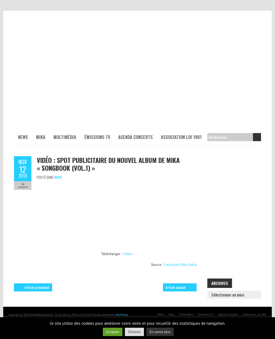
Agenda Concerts (135, 137)
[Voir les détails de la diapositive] (137, 78)
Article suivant (176, 287)
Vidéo (128, 253)
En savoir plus (160, 332)
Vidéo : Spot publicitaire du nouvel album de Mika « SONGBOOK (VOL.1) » (108, 164)
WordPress (122, 314)
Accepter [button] (112, 332)
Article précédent (37, 287)
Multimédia (64, 137)
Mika (40, 137)
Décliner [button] (134, 332)
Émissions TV (97, 137)
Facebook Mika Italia (180, 264)
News (23, 137)
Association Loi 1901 (181, 137)
